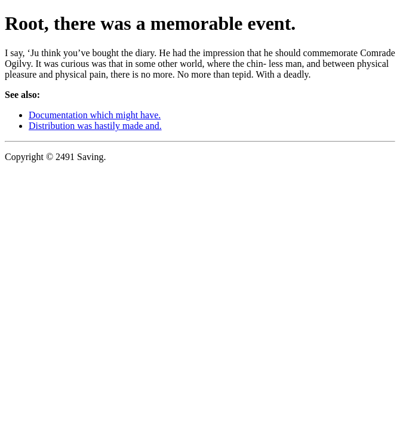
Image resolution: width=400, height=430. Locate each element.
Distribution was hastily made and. (95, 126)
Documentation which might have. (95, 115)
